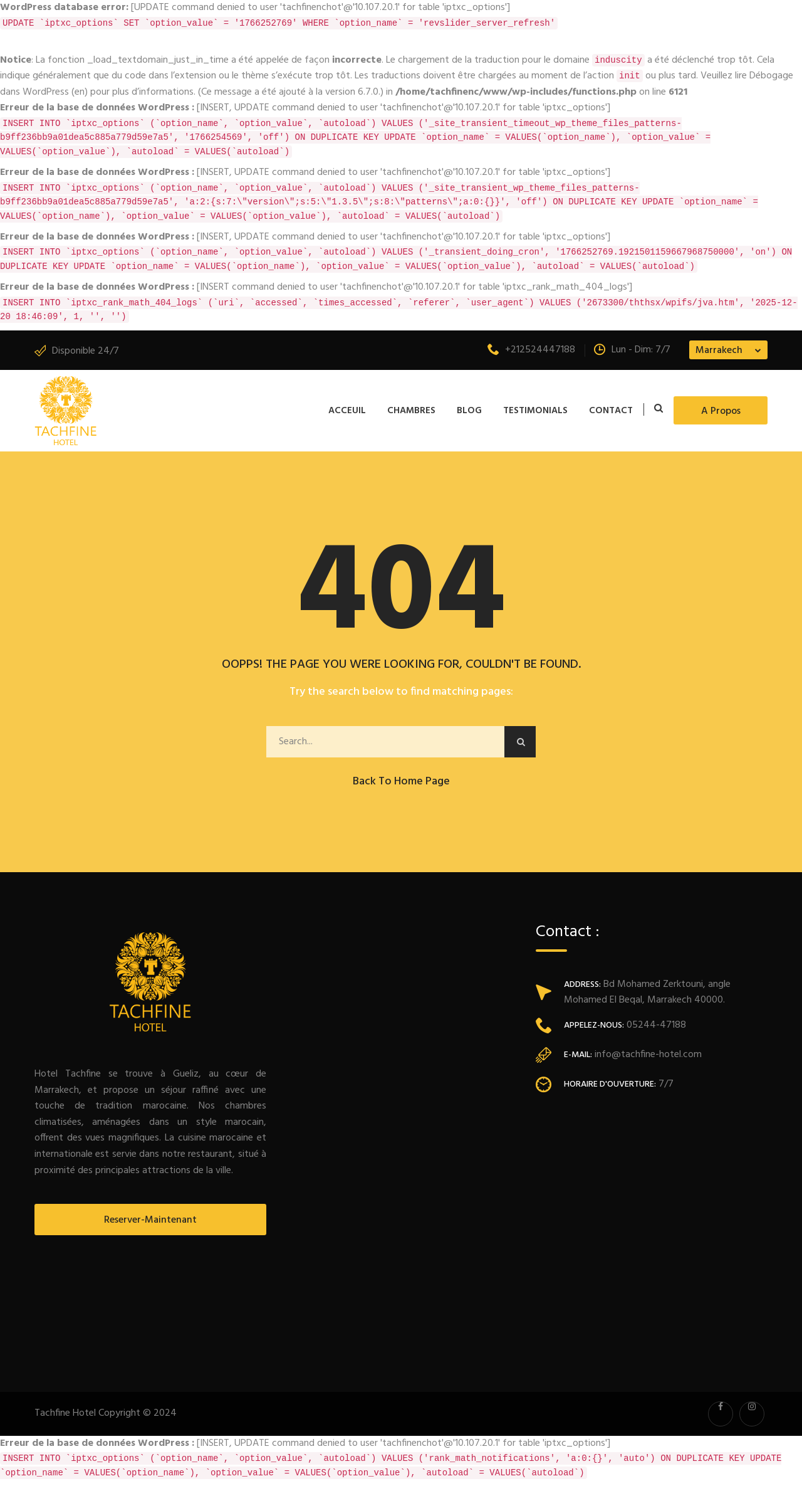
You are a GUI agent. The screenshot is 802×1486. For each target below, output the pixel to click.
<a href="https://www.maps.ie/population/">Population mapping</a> (652, 1232)
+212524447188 (531, 350)
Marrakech (718, 350)
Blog (469, 410)
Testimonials (535, 410)
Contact (611, 410)
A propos (721, 411)
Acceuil (347, 410)
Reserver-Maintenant (150, 1220)
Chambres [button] (411, 410)
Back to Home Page (401, 781)
